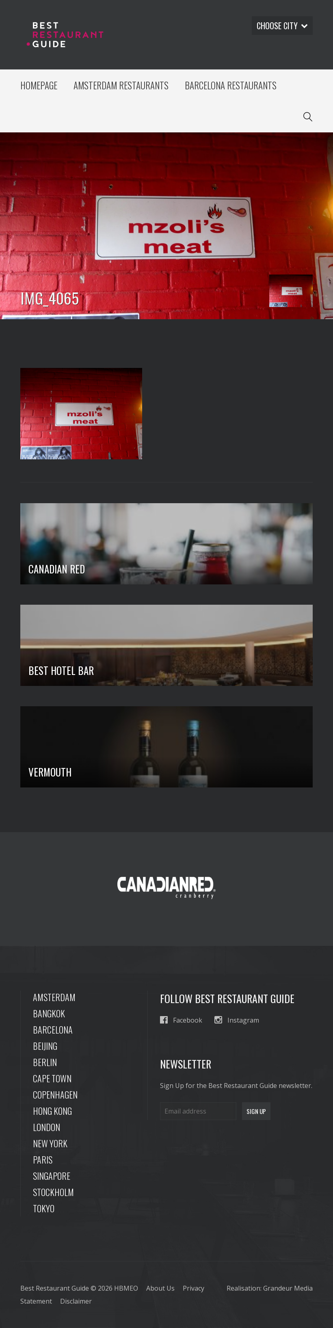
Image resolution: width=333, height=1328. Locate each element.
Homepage (38, 85)
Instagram (236, 1020)
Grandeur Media (288, 1288)
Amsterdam (54, 997)
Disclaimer (76, 1301)
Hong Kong (52, 1110)
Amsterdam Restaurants (121, 85)
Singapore (51, 1175)
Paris (42, 1159)
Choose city (282, 25)
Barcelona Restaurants (231, 85)
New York (50, 1143)
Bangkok (49, 1013)
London (46, 1126)
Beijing (45, 1045)
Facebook (181, 1020)
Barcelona (53, 1029)
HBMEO (126, 1288)
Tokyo (43, 1208)
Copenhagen (55, 1094)
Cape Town (52, 1078)
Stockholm (53, 1191)
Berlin (45, 1061)
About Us (160, 1288)
